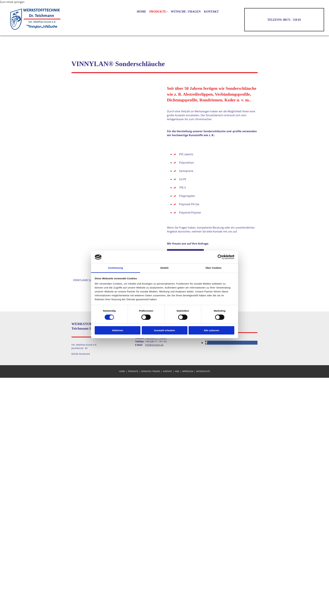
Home (141, 11)
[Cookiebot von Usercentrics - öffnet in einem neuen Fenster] (220, 257)
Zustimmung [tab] (115, 267)
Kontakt (211, 11)
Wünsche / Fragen (186, 11)
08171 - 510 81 (292, 19)
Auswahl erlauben (164, 330)
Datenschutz (203, 371)
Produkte (157, 11)
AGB (177, 371)
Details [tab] (164, 267)
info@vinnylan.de (154, 344)
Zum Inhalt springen (12, 2)
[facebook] (206, 342)
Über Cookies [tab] (214, 267)
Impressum (187, 371)
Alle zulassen (211, 330)
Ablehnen (117, 330)
